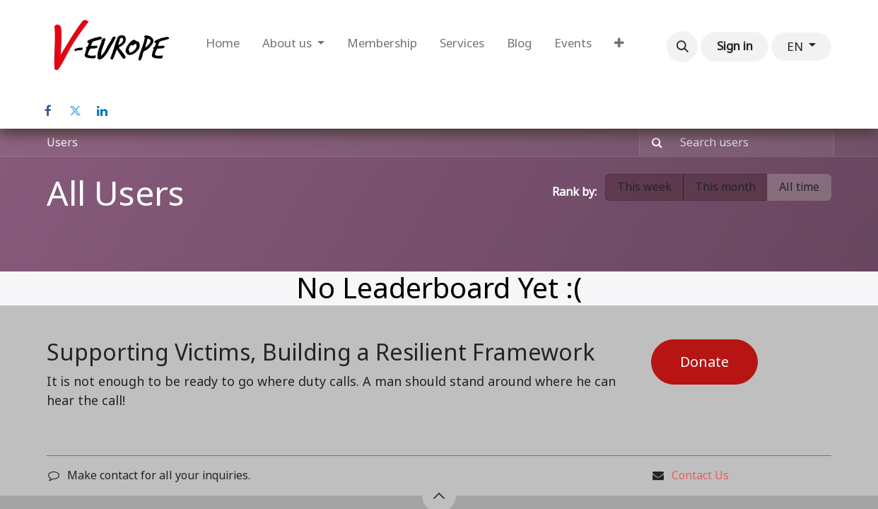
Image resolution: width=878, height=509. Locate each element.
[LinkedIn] (102, 111)
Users (62, 142)
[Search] (653, 142)
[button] (682, 46)
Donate (704, 362)
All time (799, 187)
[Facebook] (48, 111)
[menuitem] (223, 46)
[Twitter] (75, 111)
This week (644, 187)
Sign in (735, 46)
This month (725, 187)
